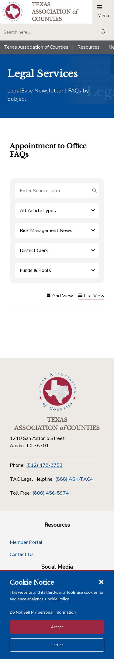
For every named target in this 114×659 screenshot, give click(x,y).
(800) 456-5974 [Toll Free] (51, 493)
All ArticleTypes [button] (38, 210)
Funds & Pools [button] (35, 270)
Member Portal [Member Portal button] (26, 542)
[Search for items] (52, 190)
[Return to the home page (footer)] (57, 392)
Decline (57, 645)
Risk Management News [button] (46, 230)
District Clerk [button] (34, 250)
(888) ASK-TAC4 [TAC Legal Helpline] (74, 479)
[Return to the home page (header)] (12, 11)
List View (91, 296)
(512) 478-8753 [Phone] (44, 465)
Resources (88, 47)
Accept (57, 627)
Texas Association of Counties (36, 47)
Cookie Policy (57, 599)
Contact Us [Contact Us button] (22, 554)
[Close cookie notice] (101, 582)
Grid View (59, 296)
